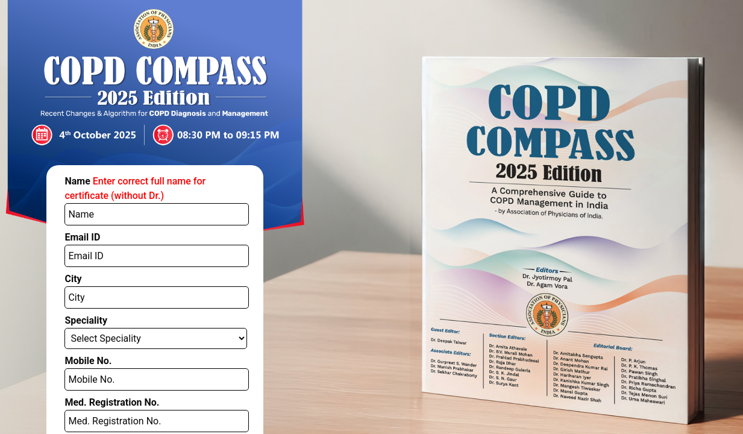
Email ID (70, 207)
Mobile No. (74, 300)
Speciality (73, 270)
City (63, 238)
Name (148, 175)
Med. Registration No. (92, 331)
